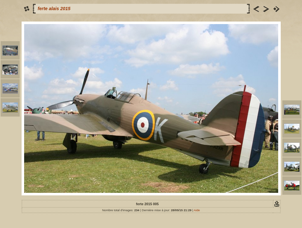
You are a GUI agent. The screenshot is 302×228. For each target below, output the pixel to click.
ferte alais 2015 (54, 8)
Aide (197, 210)
